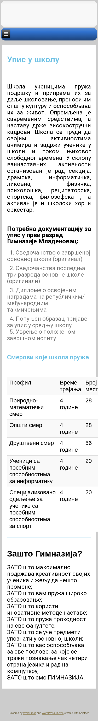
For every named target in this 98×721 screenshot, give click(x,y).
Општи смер (25, 425)
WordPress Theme (53, 713)
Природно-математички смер (26, 407)
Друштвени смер (31, 443)
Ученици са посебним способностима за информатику (31, 471)
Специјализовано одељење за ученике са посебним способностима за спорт (32, 509)
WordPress (29, 713)
